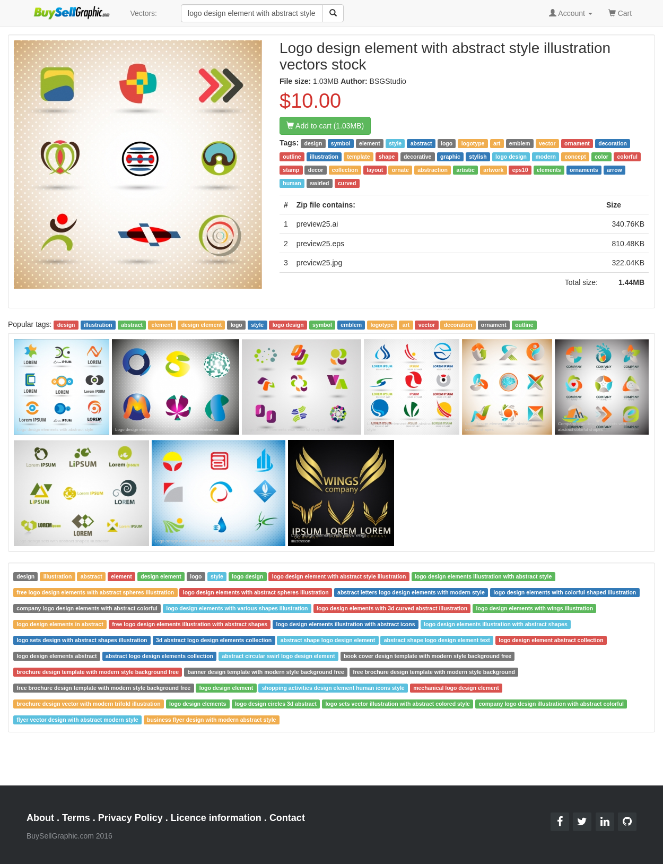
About (40, 818)
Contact (287, 818)
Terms (76, 818)
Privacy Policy (130, 818)
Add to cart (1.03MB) (325, 126)
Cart (620, 12)
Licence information (216, 818)
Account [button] (570, 13)
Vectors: (143, 13)
